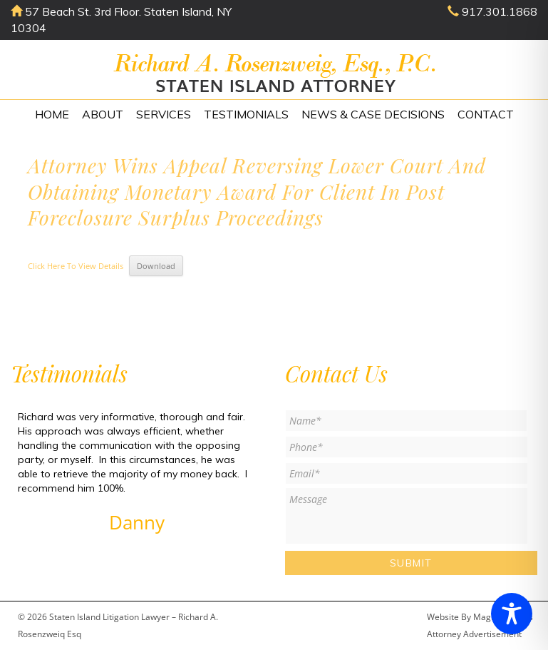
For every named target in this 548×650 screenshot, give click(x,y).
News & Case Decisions (373, 114)
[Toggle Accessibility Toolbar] (512, 613)
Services (163, 114)
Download (156, 265)
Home (52, 114)
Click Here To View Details (75, 265)
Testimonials (246, 114)
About (102, 114)
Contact (485, 114)
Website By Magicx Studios (480, 617)
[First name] (406, 421)
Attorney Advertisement (474, 634)
